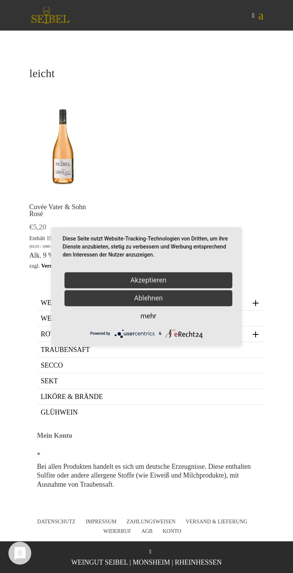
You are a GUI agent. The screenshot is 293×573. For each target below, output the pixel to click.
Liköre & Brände (72, 396)
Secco (52, 365)
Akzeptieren (148, 280)
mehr (148, 316)
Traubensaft (65, 349)
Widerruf (117, 531)
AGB (147, 531)
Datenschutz (56, 522)
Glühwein (59, 412)
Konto (172, 531)
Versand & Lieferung (217, 522)
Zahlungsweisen (151, 522)
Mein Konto (54, 435)
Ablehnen (148, 298)
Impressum (100, 522)
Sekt (49, 381)
